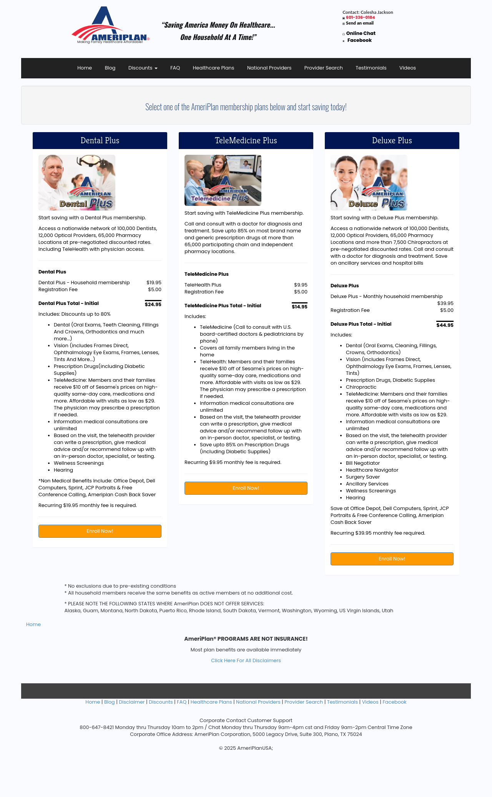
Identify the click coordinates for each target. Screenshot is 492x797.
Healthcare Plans (213, 68)
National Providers (269, 68)
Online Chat (361, 33)
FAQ (175, 68)
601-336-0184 (360, 17)
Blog (110, 68)
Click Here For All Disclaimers (246, 660)
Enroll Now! (100, 531)
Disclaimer (132, 702)
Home (84, 68)
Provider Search (323, 68)
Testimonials (371, 68)
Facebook (359, 40)
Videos (407, 68)
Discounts (143, 68)
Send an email (360, 22)
